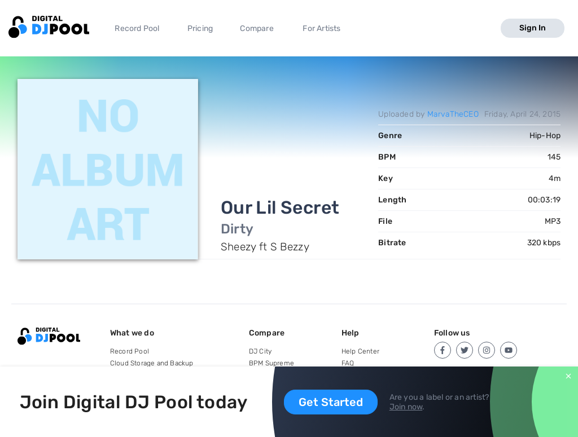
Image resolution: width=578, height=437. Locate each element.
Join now (406, 407)
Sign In (532, 28)
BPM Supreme (271, 363)
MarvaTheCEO (453, 114)
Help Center (360, 351)
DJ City (260, 351)
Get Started (331, 402)
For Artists (321, 28)
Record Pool (137, 28)
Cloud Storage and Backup (152, 363)
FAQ (347, 363)
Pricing (200, 28)
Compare (256, 28)
